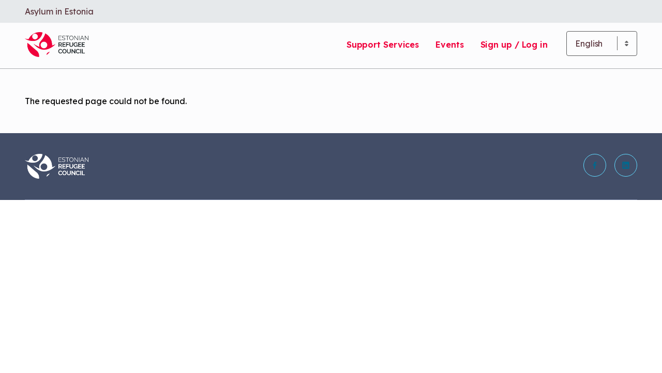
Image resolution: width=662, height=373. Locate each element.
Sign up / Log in (514, 44)
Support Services (383, 44)
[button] (594, 165)
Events (449, 44)
